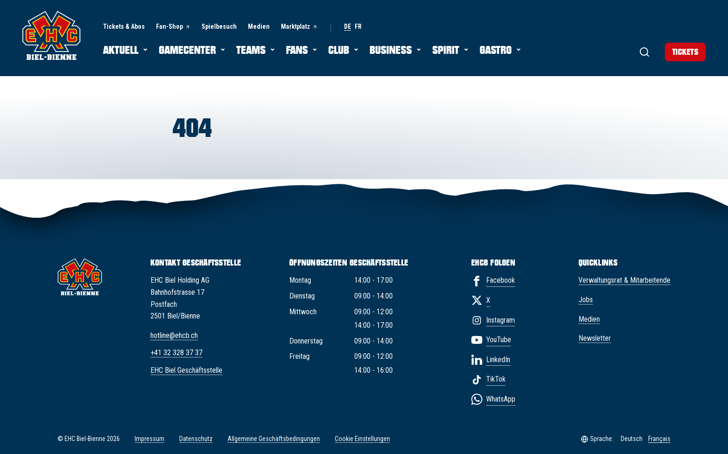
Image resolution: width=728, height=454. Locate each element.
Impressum (149, 438)
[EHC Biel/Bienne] (51, 35)
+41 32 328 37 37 (176, 352)
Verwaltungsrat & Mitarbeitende (624, 280)
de (347, 26)
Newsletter (594, 338)
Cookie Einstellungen (362, 438)
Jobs (585, 299)
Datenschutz (196, 438)
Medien (589, 319)
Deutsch (632, 438)
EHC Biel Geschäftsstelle (186, 370)
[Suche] (635, 51)
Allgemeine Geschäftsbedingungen (274, 438)
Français (659, 438)
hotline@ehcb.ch (174, 335)
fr (358, 26)
